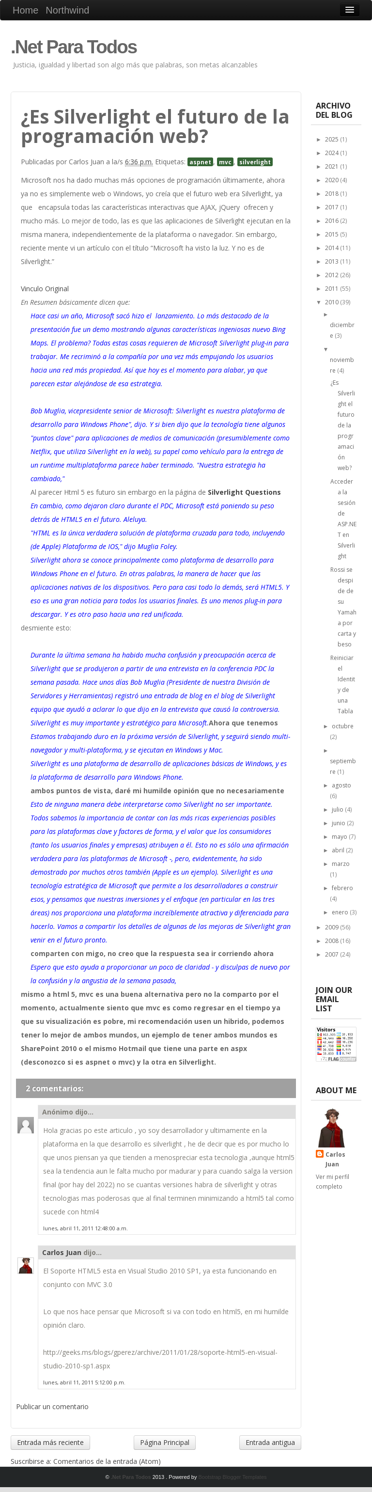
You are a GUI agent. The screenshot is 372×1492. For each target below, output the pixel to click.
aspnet (200, 162)
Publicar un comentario (52, 1406)
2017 (332, 207)
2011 (332, 288)
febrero (342, 888)
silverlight (255, 162)
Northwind (67, 10)
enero (341, 912)
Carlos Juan (61, 1252)
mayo (340, 836)
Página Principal (164, 1442)
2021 (332, 166)
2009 (332, 927)
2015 (332, 234)
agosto (341, 785)
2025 (332, 139)
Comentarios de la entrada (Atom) (107, 1461)
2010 (332, 302)
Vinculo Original (45, 288)
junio (339, 823)
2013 (332, 261)
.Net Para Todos (74, 46)
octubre (343, 726)
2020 (332, 180)
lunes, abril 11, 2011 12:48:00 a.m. (85, 1228)
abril (339, 850)
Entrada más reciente (50, 1442)
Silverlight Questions (244, 492)
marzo (341, 864)
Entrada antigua (270, 1442)
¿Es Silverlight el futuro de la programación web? (342, 425)
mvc (225, 162)
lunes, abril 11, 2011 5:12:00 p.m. (84, 1382)
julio (338, 809)
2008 (332, 941)
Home (25, 10)
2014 (332, 248)
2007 (332, 954)
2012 (332, 275)
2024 (332, 153)
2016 (332, 221)
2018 (332, 193)
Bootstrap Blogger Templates (232, 1477)
